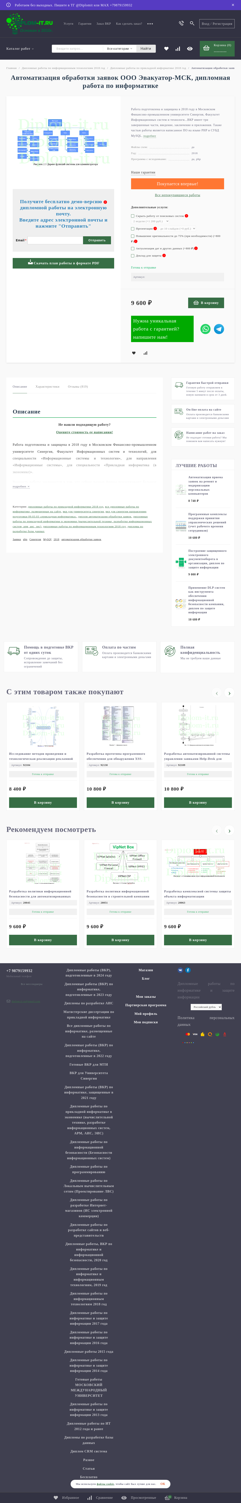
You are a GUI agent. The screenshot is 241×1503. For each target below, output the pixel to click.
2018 (56, 540)
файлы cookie (105, 1484)
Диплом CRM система (88, 1453)
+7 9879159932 (19, 973)
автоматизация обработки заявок (81, 540)
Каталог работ (20, 49)
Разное (88, 1462)
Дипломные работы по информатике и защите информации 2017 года (89, 1320)
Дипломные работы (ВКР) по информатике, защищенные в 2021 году (89, 1094)
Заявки (17, 540)
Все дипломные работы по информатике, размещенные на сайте (88, 1033)
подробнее (21, 486)
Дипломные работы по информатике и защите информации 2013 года (89, 1411)
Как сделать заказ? (129, 23)
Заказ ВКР (104, 23)
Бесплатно (89, 1479)
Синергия (35, 540)
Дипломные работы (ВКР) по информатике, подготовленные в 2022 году (88, 1052)
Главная (11, 68)
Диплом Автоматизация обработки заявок (104, 516)
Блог (146, 980)
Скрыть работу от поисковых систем (159, 216)
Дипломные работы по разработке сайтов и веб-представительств (89, 1232)
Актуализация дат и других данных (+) (164, 249)
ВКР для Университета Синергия (83, 512)
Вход (206, 24)
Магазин (146, 972)
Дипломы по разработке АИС (89, 1005)
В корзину (206, 303)
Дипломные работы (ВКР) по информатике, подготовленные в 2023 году (88, 991)
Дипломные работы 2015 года (89, 1353)
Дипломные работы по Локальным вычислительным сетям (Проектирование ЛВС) (89, 1188)
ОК (162, 1484)
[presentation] (216, 692)
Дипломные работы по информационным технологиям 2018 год (63, 68)
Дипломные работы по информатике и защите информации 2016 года (89, 1339)
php (25, 540)
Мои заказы (146, 999)
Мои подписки (146, 1024)
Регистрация (222, 24)
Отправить (97, 265)
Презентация (144, 229)
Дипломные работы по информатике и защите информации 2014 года (89, 1367)
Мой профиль (145, 1016)
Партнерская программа (146, 1007)
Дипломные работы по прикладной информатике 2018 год (148, 68)
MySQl (47, 540)
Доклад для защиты (148, 256)
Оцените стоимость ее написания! (84, 432)
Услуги (68, 23)
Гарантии (85, 23)
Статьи (89, 1470)
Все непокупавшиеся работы (177, 195)
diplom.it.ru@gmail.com (26, 1003)
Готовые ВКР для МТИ (89, 1066)
